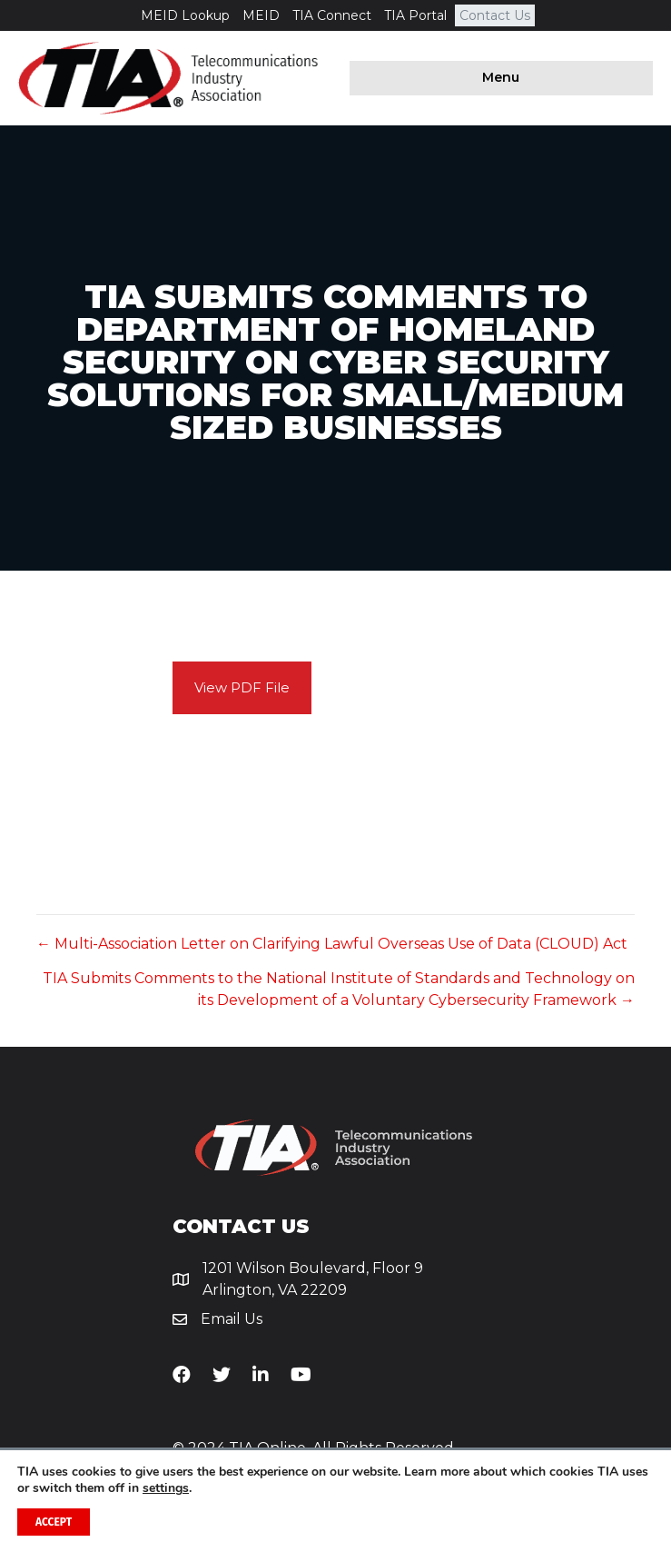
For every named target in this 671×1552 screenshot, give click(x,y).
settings (166, 1488)
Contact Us (494, 15)
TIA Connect (331, 15)
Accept (53, 1522)
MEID (261, 15)
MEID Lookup (185, 15)
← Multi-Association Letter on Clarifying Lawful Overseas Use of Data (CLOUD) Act (331, 943)
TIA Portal (415, 15)
